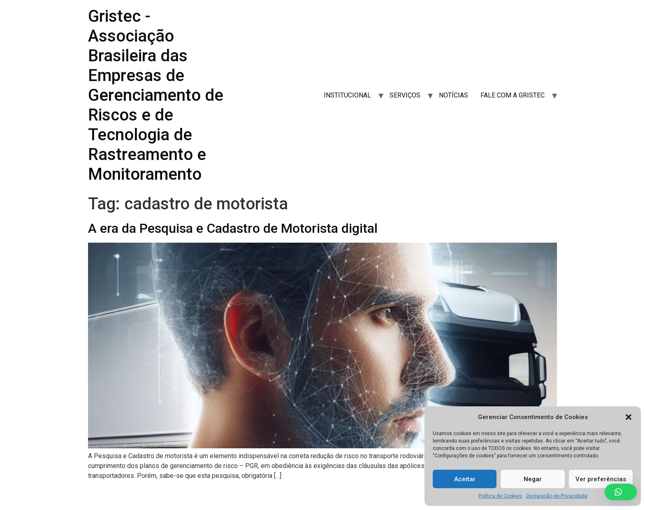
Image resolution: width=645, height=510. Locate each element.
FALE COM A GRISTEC (512, 95)
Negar (533, 479)
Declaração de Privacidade (556, 496)
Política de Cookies (500, 496)
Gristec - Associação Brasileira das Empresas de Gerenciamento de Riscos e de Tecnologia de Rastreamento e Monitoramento (155, 95)
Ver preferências (600, 479)
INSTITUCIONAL (347, 95)
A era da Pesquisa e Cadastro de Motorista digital (233, 228)
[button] (628, 417)
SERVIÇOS (405, 95)
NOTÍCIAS (453, 95)
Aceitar (465, 479)
